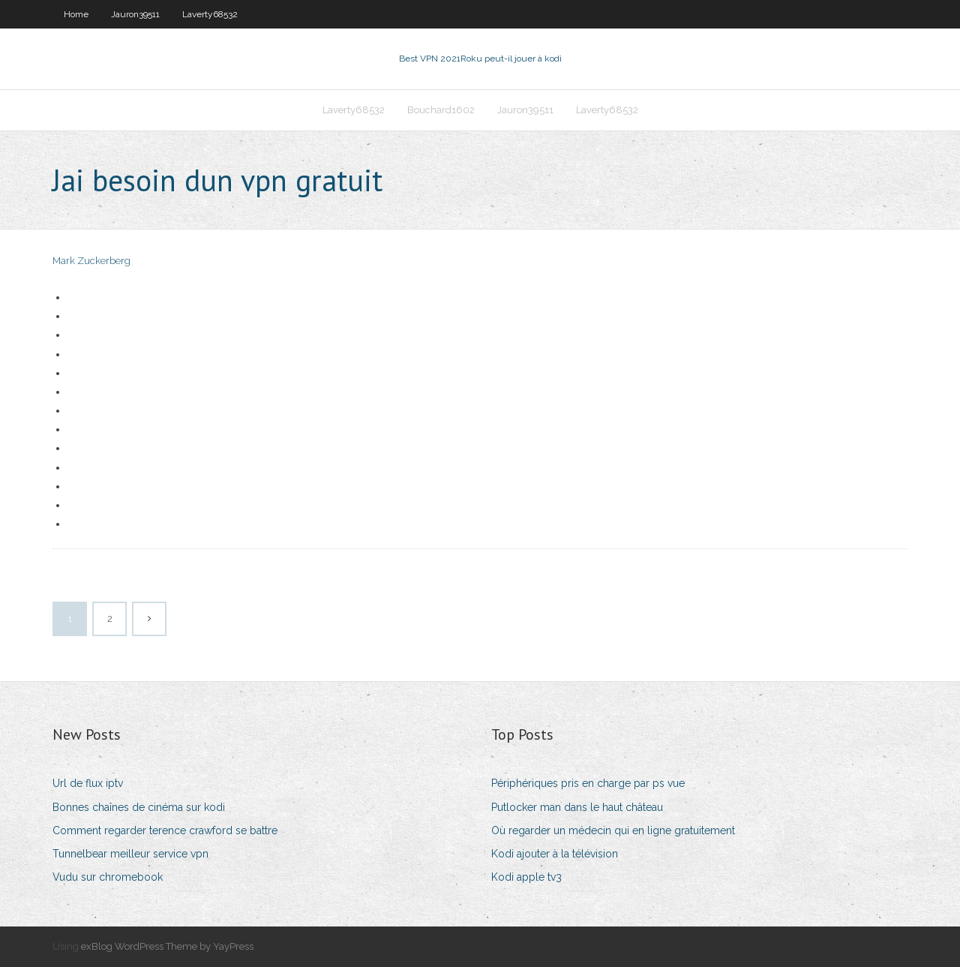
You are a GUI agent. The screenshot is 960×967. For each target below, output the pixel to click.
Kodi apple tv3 (526, 877)
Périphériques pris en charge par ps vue (588, 783)
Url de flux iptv (87, 783)
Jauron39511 (135, 14)
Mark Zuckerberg (91, 260)
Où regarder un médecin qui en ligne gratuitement (613, 830)
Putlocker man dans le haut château (577, 807)
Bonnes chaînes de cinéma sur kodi (138, 807)
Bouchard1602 (441, 110)
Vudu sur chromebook (107, 877)
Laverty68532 (210, 14)
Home (76, 14)
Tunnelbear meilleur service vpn (130, 854)
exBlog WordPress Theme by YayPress (167, 946)
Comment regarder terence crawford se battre (165, 830)
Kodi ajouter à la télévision (554, 854)
